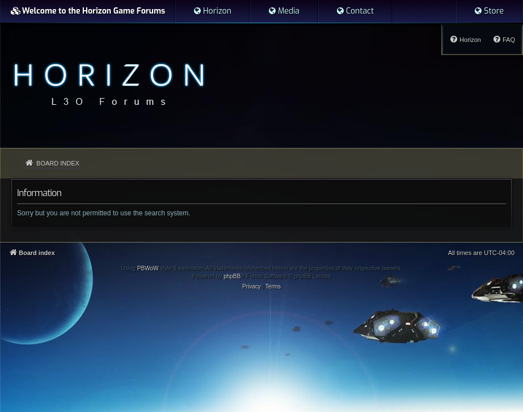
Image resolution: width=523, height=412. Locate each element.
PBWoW (148, 268)
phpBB (232, 276)
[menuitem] (212, 11)
